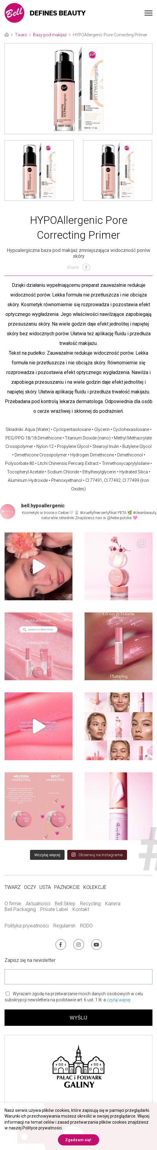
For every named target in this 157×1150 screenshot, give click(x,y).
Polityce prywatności (42, 1127)
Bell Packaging (20, 909)
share (78, 267)
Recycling (90, 903)
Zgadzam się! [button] (78, 1140)
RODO (86, 926)
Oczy (30, 887)
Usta (45, 887)
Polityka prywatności (27, 926)
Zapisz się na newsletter (30, 960)
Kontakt (80, 909)
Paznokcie (67, 887)
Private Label (54, 909)
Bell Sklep (65, 903)
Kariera (112, 903)
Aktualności (38, 903)
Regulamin (64, 926)
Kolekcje (94, 887)
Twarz (21, 34)
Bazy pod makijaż (50, 34)
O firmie (13, 903)
